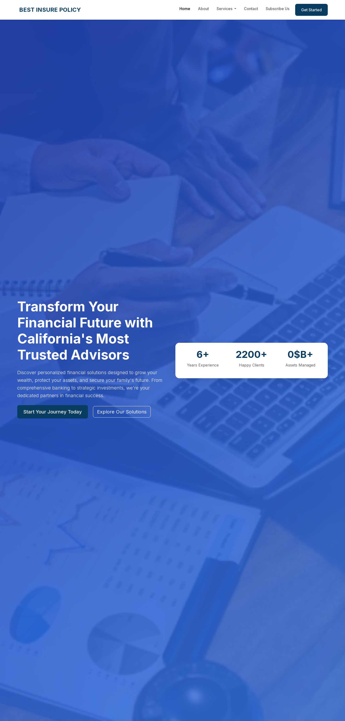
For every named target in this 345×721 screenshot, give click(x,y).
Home (184, 8)
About (203, 8)
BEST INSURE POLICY (50, 9)
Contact (251, 8)
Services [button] (225, 8)
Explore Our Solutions (122, 412)
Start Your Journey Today (52, 412)
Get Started (311, 9)
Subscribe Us (277, 8)
